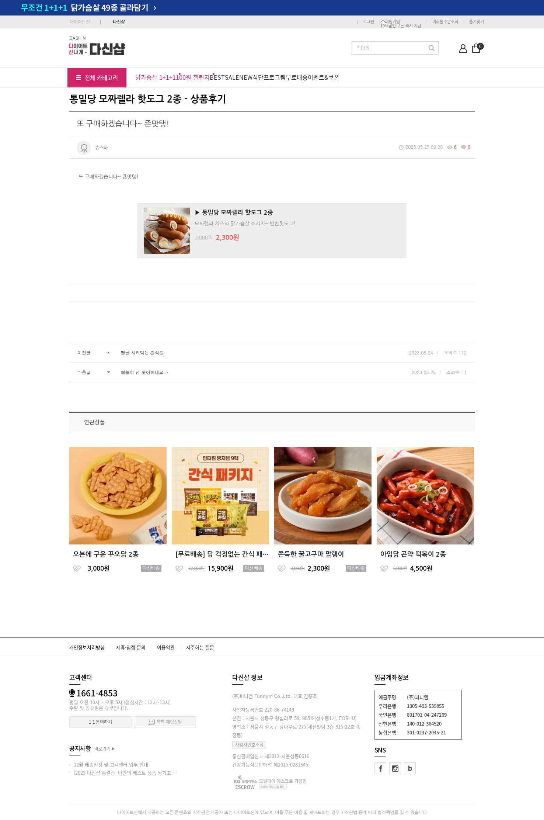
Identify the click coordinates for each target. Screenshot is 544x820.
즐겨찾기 (476, 22)
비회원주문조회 (445, 22)
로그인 (368, 22)
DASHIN (77, 38)
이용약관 (166, 647)
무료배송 (297, 77)
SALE (232, 77)
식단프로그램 (269, 77)
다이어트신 (80, 21)
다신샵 (119, 21)
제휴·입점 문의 (131, 647)
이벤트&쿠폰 (323, 77)
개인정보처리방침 (87, 647)
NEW (245, 77)
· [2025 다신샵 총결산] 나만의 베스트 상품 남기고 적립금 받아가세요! (140, 772)
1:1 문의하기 (100, 722)
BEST (217, 77)
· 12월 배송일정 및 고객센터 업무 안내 (108, 764)
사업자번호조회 (249, 744)
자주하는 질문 (200, 647)
